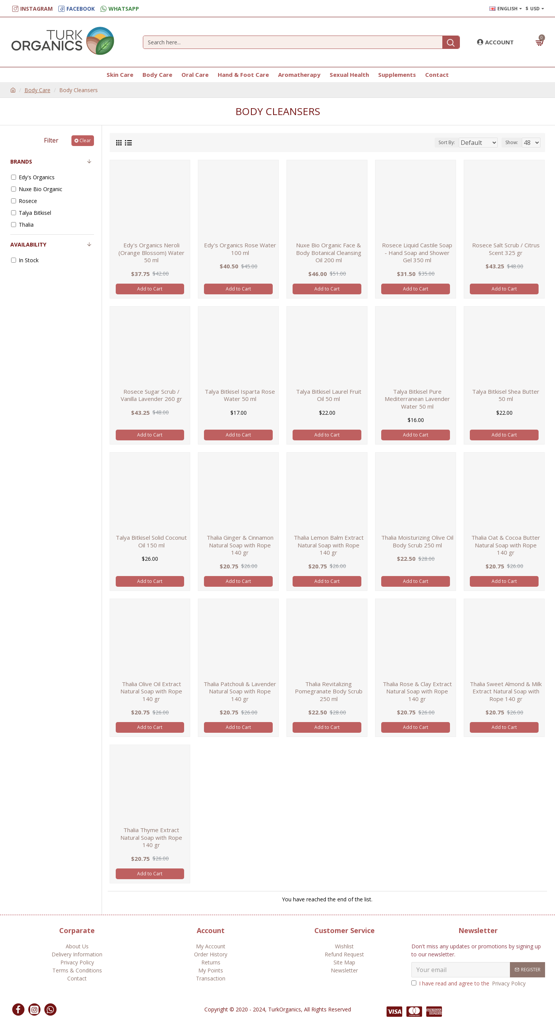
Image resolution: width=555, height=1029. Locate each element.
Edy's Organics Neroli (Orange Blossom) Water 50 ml (151, 253)
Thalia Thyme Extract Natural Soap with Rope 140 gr (151, 837)
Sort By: (441, 142)
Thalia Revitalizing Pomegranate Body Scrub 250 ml (328, 691)
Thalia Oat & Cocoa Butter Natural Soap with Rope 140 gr (505, 545)
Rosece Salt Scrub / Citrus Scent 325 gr (506, 249)
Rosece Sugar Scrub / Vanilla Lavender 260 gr (151, 395)
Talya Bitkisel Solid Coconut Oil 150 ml (151, 541)
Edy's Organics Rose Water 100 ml (240, 249)
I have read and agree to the (469, 983)
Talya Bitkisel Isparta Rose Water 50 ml (240, 395)
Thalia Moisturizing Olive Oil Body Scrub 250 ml (417, 541)
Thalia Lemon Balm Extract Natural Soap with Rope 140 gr (329, 545)
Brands (21, 161)
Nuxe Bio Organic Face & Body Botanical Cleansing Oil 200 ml (328, 253)
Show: (514, 142)
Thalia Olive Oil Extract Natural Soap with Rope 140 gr (151, 691)
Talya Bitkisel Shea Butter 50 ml (505, 395)
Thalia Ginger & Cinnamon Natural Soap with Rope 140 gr (240, 545)
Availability (28, 244)
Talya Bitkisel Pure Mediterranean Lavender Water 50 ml (417, 399)
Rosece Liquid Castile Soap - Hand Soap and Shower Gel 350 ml (417, 253)
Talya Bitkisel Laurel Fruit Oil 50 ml (328, 395)
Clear (85, 140)
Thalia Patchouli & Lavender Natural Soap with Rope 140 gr (240, 691)
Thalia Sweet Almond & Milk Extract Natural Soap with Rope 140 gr (506, 691)
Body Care (37, 90)
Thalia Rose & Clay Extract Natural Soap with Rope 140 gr (417, 691)
